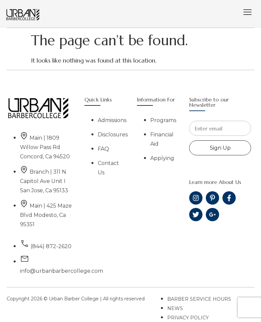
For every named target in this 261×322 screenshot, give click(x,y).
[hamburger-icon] (247, 13)
